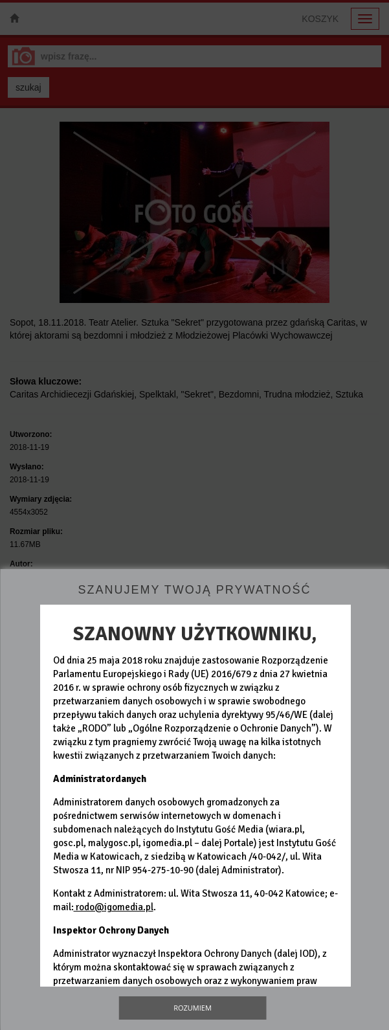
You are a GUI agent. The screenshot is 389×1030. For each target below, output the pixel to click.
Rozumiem (192, 1008)
